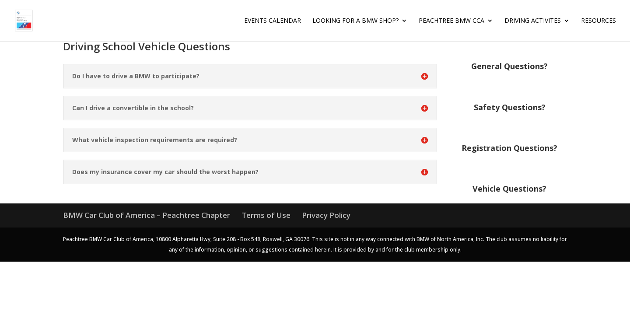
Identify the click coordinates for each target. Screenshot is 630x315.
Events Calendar (272, 21)
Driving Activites (532, 21)
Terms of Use (266, 215)
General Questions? (509, 66)
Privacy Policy (326, 215)
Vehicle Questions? (509, 188)
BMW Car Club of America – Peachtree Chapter (146, 215)
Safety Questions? (510, 107)
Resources (598, 21)
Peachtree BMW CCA (451, 21)
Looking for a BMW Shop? (355, 21)
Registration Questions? (509, 148)
